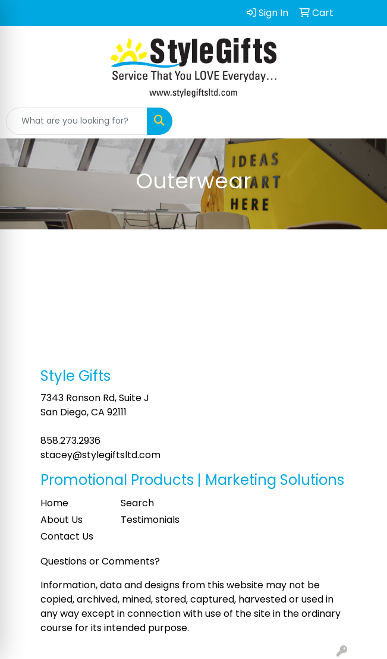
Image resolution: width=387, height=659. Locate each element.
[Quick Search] (76, 121)
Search (137, 503)
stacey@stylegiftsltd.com (100, 455)
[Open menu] (363, 121)
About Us (61, 519)
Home (54, 503)
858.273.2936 (70, 440)
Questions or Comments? (100, 561)
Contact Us (66, 536)
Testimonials (150, 519)
